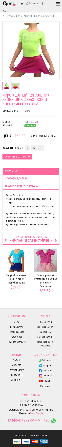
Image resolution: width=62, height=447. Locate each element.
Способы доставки (17, 178)
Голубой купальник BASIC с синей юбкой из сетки (16, 279)
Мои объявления (45, 337)
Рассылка (45, 386)
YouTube (45, 380)
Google (39, 413)
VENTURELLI (16, 380)
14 (41, 148)
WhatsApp (45, 360)
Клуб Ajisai (17, 337)
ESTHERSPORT (17, 370)
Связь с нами (45, 322)
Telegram (45, 365)
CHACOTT (16, 365)
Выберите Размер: (12, 148)
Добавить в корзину (17, 156)
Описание (11, 171)
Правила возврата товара (21, 185)
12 (34, 148)
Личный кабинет (45, 327)
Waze (33, 413)
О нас (16, 322)
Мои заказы (45, 332)
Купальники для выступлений (39, 16)
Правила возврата (17, 342)
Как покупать (16, 327)
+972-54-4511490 (36, 420)
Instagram (45, 375)
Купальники (13, 16)
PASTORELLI (16, 375)
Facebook (45, 370)
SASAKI (16, 360)
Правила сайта (17, 332)
